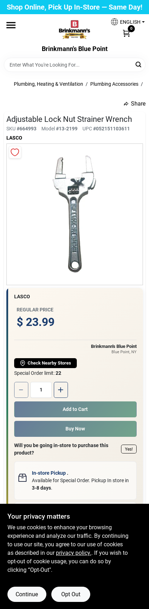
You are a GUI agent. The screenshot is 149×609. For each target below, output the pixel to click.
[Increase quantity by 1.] (61, 390)
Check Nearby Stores (45, 363)
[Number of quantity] (41, 390)
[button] (125, 21)
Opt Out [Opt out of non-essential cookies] (70, 594)
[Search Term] (74, 65)
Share (134, 103)
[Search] (139, 64)
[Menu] (11, 25)
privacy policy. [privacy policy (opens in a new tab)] (73, 552)
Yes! (129, 449)
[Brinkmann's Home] (74, 29)
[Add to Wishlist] (15, 152)
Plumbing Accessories (114, 84)
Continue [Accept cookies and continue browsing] (27, 594)
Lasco (14, 138)
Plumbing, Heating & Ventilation (48, 84)
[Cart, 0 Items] (126, 33)
